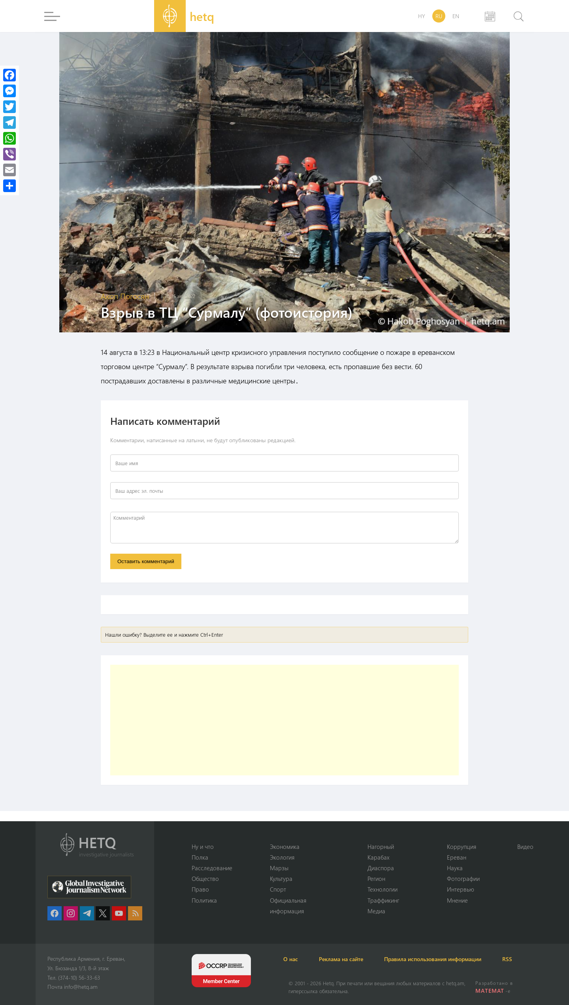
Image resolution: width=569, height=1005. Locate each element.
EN (455, 16)
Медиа (376, 911)
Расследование (212, 867)
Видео (525, 846)
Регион (376, 878)
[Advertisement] (284, 721)
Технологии (382, 889)
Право (200, 889)
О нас (295, 959)
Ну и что (203, 846)
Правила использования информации (446, 959)
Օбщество (205, 878)
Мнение (457, 900)
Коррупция (461, 846)
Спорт (278, 889)
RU (438, 16)
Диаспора (380, 867)
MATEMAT (490, 990)
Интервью (460, 889)
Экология (282, 856)
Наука (455, 867)
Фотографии (463, 878)
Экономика (285, 846)
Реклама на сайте (350, 959)
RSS (525, 959)
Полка (200, 856)
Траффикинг (383, 900)
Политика (204, 900)
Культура (281, 878)
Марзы (279, 867)
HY (421, 16)
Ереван (456, 856)
